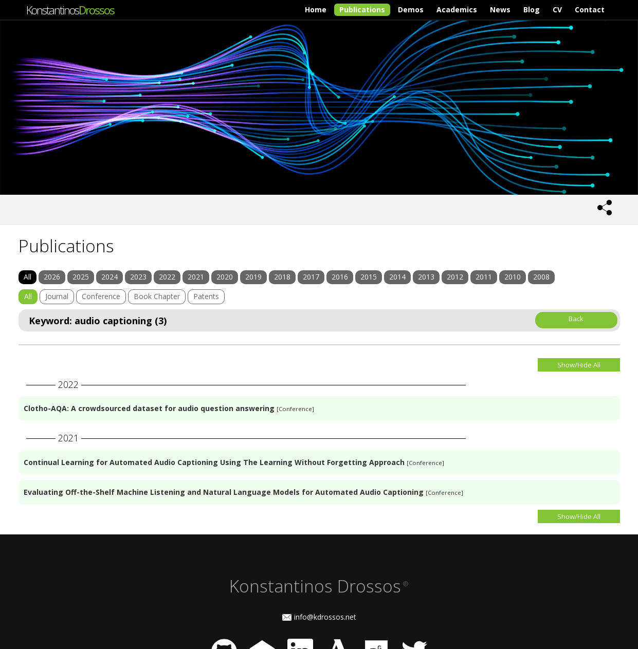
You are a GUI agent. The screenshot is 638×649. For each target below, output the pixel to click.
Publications (362, 9)
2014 (397, 277)
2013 (426, 277)
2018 (282, 277)
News (500, 9)
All (27, 277)
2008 (541, 277)
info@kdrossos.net (325, 617)
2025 (80, 277)
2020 (224, 277)
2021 (196, 277)
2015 (368, 277)
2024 (109, 277)
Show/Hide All (578, 364)
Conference (101, 296)
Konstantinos (70, 9)
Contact (590, 9)
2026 (52, 277)
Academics (456, 9)
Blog (531, 9)
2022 (167, 277)
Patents (206, 296)
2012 (455, 277)
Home (315, 9)
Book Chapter (157, 296)
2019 (253, 277)
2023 (138, 277)
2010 (512, 277)
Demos (411, 9)
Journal (56, 296)
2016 (340, 277)
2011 (484, 277)
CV (557, 9)
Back (576, 318)
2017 (311, 277)
